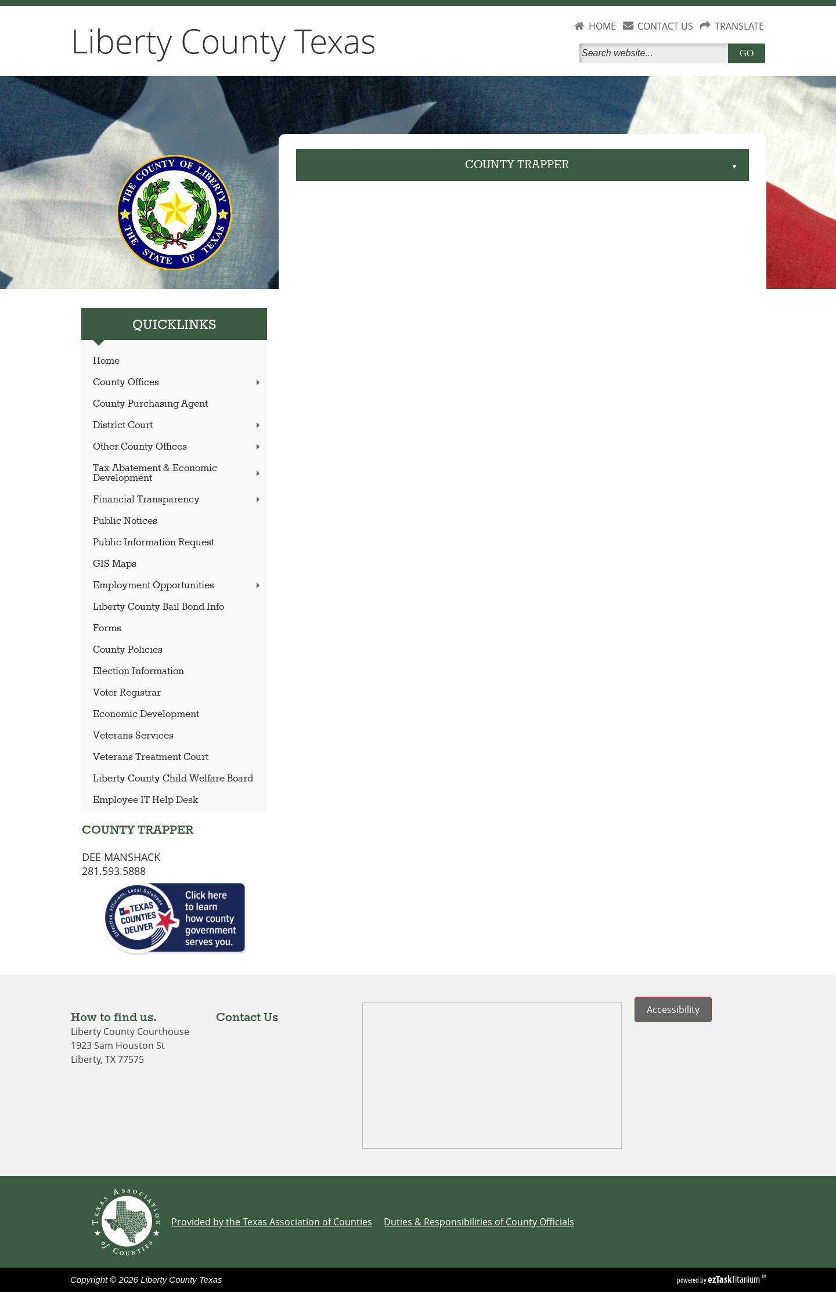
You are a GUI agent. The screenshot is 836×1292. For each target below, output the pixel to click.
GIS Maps (114, 564)
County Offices (177, 383)
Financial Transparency (177, 500)
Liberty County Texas (223, 41)
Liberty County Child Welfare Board (173, 779)
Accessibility (673, 1009)
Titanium (735, 1279)
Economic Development (146, 714)
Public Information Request (153, 543)
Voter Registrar (127, 693)
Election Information (138, 671)
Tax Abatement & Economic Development (177, 473)
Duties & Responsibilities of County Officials (479, 1221)
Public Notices (125, 521)
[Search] (656, 53)
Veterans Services (133, 736)
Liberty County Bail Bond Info (158, 607)
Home (106, 361)
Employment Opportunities (177, 586)
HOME (602, 26)
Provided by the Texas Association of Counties (271, 1221)
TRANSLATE (739, 26)
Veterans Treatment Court (150, 757)
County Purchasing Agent (150, 404)
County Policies (128, 650)
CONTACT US (665, 26)
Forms (107, 629)
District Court (177, 425)
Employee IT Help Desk (146, 800)
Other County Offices (177, 447)
